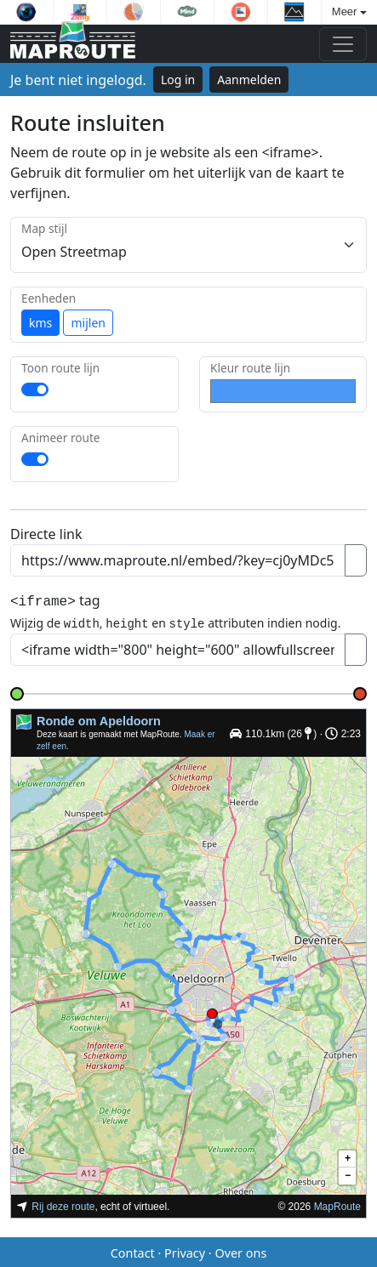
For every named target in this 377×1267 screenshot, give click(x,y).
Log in (178, 79)
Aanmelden (249, 79)
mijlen (88, 323)
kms (40, 323)
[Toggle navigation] (343, 44)
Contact (133, 1250)
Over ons (240, 1250)
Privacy (184, 1250)
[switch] (35, 389)
